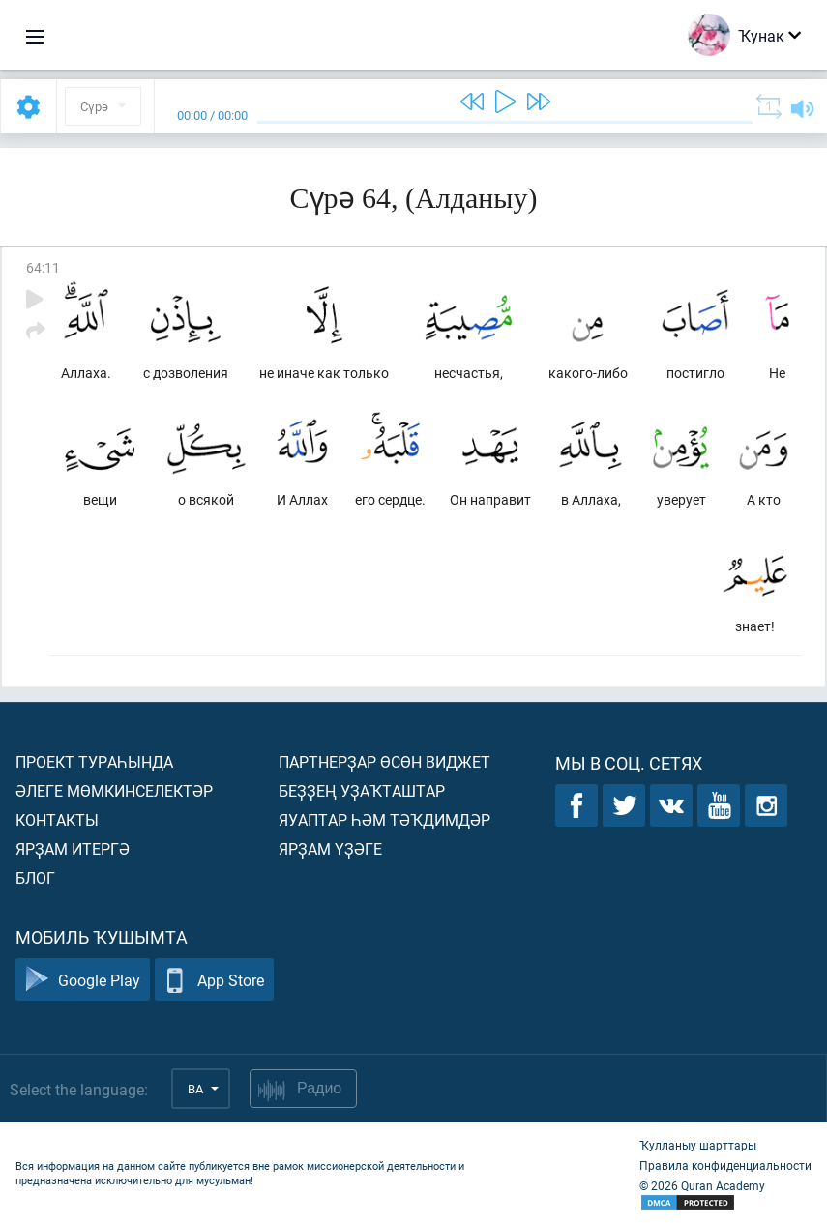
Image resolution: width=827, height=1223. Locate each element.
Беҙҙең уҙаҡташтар (362, 790)
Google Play (82, 980)
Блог (35, 877)
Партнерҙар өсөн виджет (384, 761)
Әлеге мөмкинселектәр (114, 790)
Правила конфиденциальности (725, 1165)
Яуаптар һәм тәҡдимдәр (384, 819)
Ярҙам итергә (72, 848)
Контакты (57, 819)
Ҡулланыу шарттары (697, 1144)
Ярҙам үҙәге (330, 848)
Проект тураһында (94, 761)
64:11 (43, 267)
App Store (214, 980)
